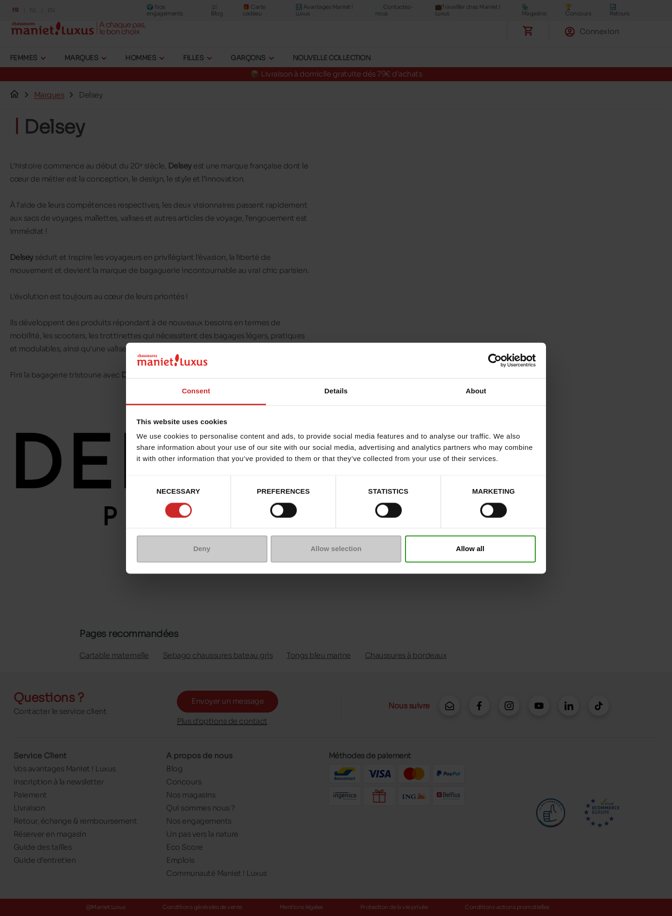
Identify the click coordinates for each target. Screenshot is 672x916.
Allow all (470, 549)
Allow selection (335, 549)
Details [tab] (336, 391)
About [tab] (476, 391)
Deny (201, 549)
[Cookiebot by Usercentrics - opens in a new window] (495, 360)
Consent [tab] (196, 391)
